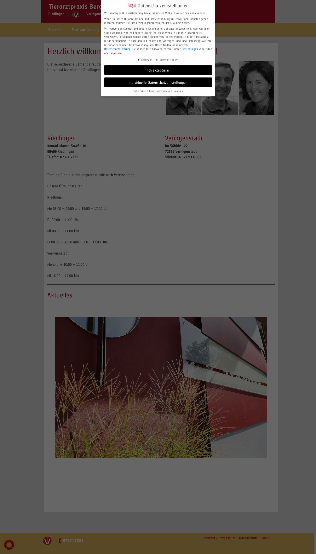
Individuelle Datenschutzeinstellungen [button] (158, 79)
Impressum (178, 88)
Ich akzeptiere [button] (158, 67)
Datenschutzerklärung (117, 46)
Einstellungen (190, 46)
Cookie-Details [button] (140, 88)
